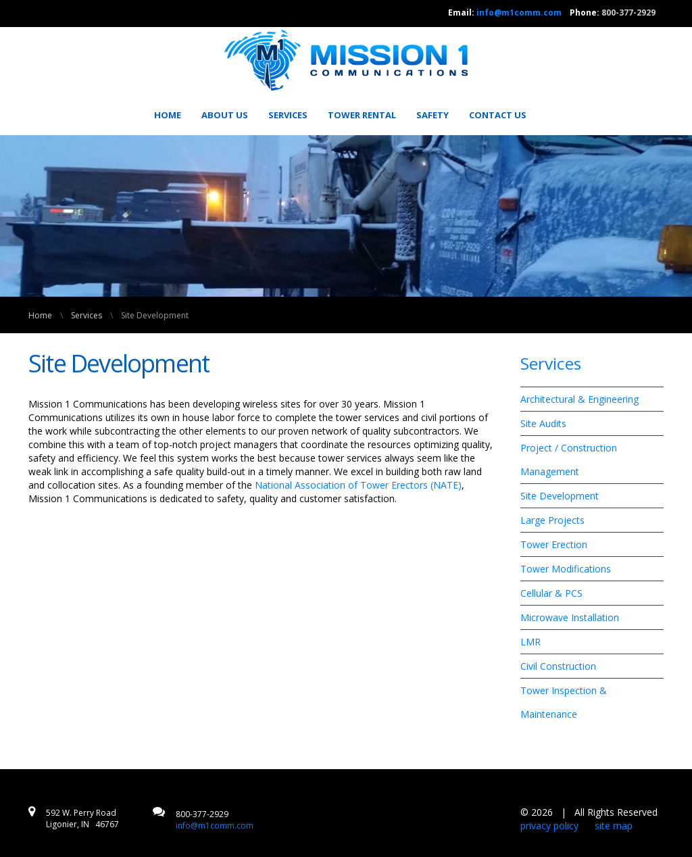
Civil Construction (558, 666)
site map (614, 825)
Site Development (559, 495)
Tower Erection (553, 544)
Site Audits (543, 423)
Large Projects (552, 520)
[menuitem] (172, 115)
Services (287, 115)
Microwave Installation (569, 617)
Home (167, 115)
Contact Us (497, 115)
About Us (224, 115)
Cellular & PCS (551, 593)
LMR (530, 641)
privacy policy (549, 825)
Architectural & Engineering (579, 399)
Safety (432, 115)
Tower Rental (362, 115)
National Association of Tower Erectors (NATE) (358, 485)
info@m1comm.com (519, 12)
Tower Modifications (565, 568)
